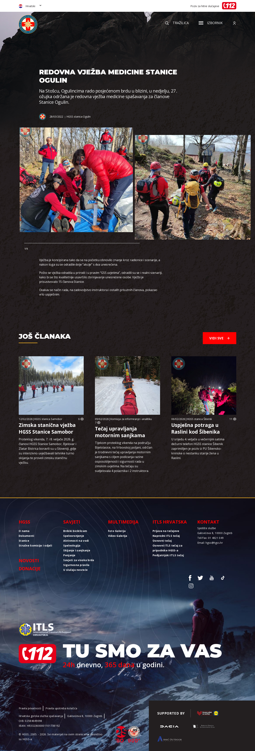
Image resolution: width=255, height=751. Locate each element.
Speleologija (71, 545)
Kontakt (208, 522)
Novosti (29, 560)
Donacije (29, 568)
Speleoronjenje (73, 536)
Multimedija (123, 522)
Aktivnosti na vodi (76, 540)
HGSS (24, 522)
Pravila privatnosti (30, 708)
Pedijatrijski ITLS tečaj (168, 555)
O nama (24, 531)
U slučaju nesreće (75, 570)
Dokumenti (26, 536)
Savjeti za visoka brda (78, 560)
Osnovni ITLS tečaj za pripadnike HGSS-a (167, 548)
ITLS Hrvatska (170, 522)
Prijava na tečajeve (166, 531)
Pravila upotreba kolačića (61, 708)
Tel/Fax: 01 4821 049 (210, 538)
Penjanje (69, 555)
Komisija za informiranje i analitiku (131, 419)
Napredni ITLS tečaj (166, 536)
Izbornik (211, 23)
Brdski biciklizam (75, 531)
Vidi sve (219, 338)
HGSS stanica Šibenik (199, 419)
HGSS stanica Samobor (48, 419)
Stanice (24, 540)
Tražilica (177, 23)
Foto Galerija (117, 531)
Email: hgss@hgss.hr (210, 542)
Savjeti (71, 522)
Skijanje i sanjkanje (76, 550)
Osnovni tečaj (162, 540)
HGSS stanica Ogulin (78, 116)
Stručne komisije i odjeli (35, 545)
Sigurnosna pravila (76, 565)
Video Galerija (117, 536)
